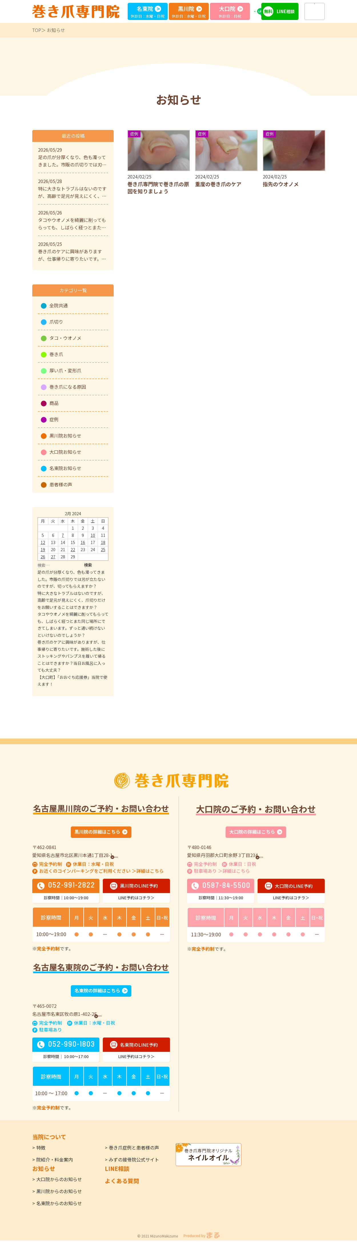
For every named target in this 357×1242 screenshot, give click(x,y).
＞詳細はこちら (148, 871)
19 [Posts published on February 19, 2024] (43, 549)
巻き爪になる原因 (67, 386)
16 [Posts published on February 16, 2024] (83, 542)
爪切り (56, 321)
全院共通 (58, 305)
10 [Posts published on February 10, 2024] (93, 535)
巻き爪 (56, 354)
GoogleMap (130, 855)
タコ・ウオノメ (65, 337)
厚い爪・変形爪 (65, 370)
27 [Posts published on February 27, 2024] (53, 556)
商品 (54, 403)
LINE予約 (264, 11)
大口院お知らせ (65, 451)
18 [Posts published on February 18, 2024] (103, 542)
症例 (54, 419)
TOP (36, 30)
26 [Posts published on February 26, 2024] (43, 556)
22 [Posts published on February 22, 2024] (73, 549)
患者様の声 (60, 484)
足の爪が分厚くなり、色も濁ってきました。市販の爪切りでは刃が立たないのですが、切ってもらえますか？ (71, 579)
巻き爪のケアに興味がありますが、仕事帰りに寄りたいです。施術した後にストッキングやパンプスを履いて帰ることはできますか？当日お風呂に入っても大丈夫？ (71, 656)
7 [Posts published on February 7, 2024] (63, 535)
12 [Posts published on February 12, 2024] (43, 542)
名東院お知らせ (65, 468)
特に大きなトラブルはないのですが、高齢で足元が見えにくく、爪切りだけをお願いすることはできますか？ (71, 600)
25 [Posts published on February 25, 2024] (103, 549)
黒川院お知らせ (65, 435)
